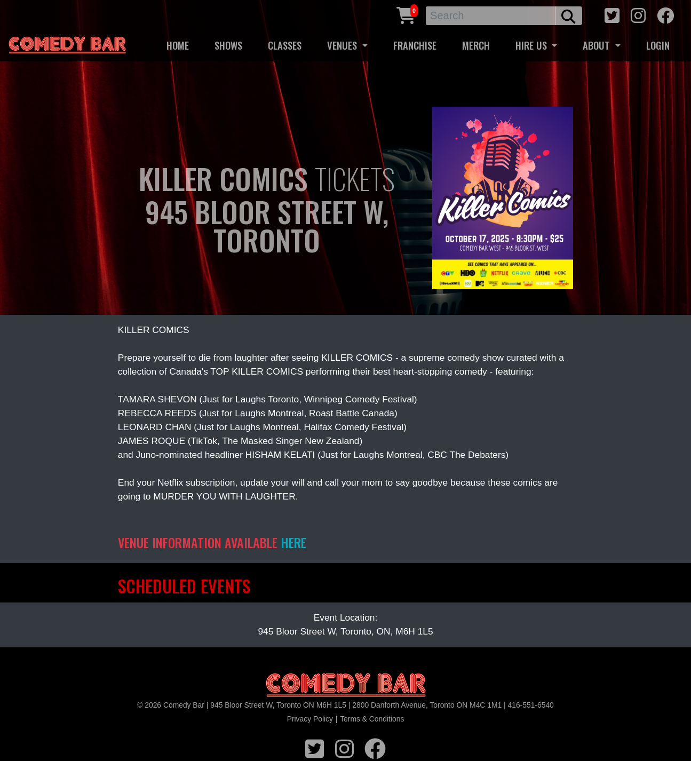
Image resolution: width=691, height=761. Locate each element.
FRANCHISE (414, 45)
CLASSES (284, 45)
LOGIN (658, 45)
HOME (177, 45)
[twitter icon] (612, 14)
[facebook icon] (665, 14)
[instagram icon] (638, 14)
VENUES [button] (343, 45)
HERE (293, 542)
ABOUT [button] (598, 45)
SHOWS (228, 45)
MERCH (476, 45)
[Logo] (346, 685)
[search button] (568, 15)
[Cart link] (406, 14)
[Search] (490, 15)
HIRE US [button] (532, 45)
